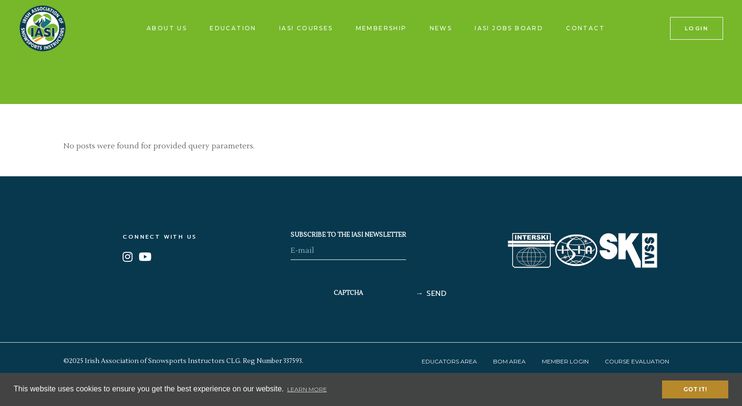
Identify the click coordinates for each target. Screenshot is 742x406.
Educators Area (449, 361)
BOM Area (509, 361)
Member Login (565, 361)
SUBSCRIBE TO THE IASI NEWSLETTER (348, 235)
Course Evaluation (637, 361)
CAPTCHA (348, 293)
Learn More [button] (307, 389)
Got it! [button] (695, 389)
